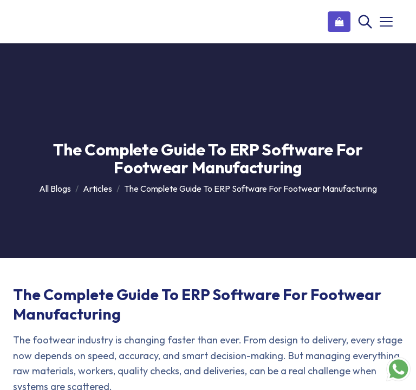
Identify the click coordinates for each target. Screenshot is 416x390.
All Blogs (55, 188)
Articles (97, 188)
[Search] (364, 21)
